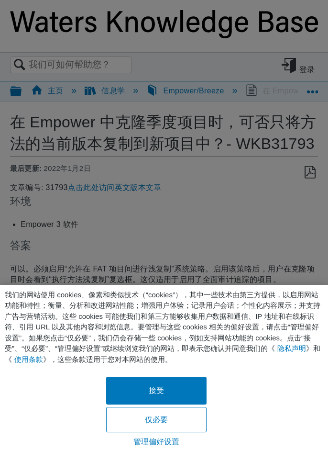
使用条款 (28, 359)
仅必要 (156, 420)
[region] (164, 368)
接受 (156, 390)
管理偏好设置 (156, 442)
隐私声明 (291, 348)
